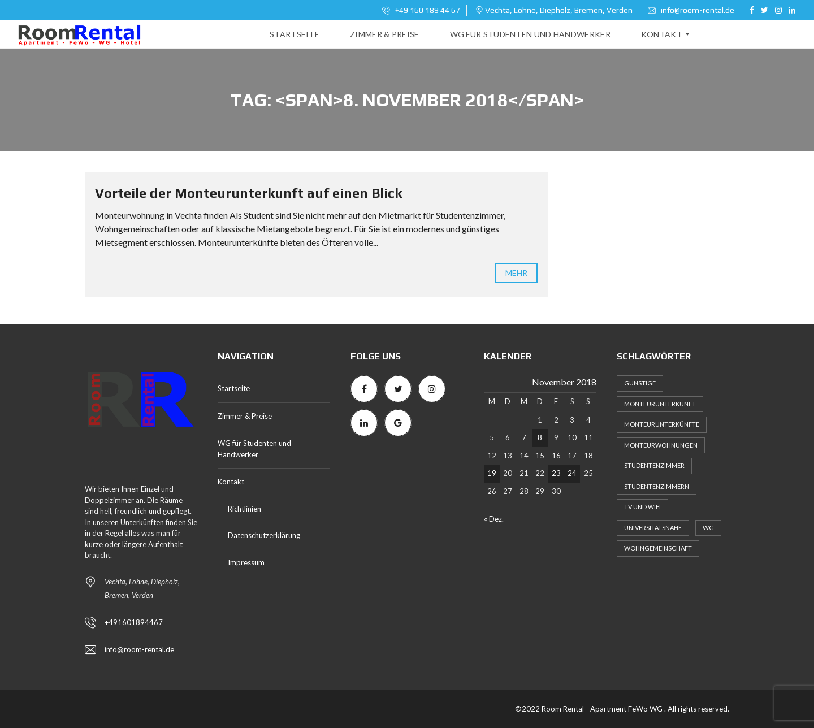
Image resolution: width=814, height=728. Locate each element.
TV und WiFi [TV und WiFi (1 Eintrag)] (642, 506)
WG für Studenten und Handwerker (254, 449)
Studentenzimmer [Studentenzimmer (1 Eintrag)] (654, 465)
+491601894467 (134, 622)
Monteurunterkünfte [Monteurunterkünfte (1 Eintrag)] (661, 424)
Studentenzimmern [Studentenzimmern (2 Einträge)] (656, 486)
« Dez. (494, 518)
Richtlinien (244, 508)
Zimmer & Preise (245, 416)
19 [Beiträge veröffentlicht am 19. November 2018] (491, 473)
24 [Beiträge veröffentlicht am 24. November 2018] (572, 473)
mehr (516, 273)
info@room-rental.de (691, 10)
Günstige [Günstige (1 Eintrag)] (640, 383)
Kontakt (231, 481)
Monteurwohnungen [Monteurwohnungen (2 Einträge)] (661, 445)
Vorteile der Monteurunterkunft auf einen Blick (248, 193)
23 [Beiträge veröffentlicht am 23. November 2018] (556, 473)
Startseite (234, 388)
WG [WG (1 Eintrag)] (708, 527)
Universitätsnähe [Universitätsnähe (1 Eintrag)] (653, 527)
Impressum (246, 562)
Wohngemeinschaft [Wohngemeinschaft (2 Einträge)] (658, 548)
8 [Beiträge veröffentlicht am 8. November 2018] (540, 437)
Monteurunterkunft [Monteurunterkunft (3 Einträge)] (660, 404)
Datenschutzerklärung (264, 535)
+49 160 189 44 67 (421, 10)
